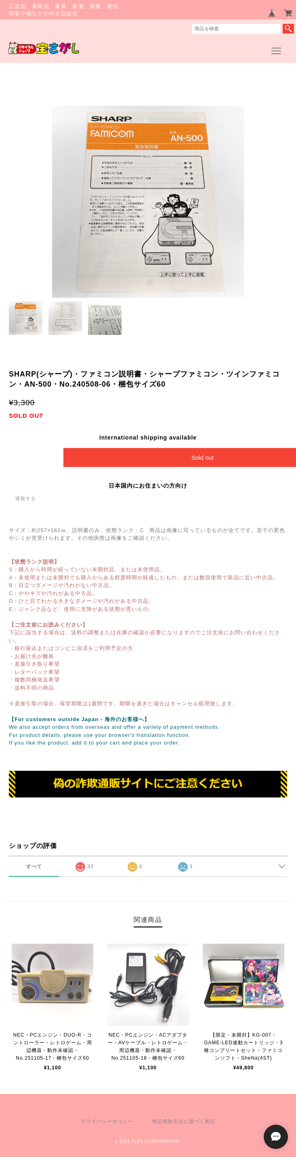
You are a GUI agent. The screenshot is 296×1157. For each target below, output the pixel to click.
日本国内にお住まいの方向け (148, 485)
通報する (25, 498)
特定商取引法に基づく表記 (183, 1121)
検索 (288, 29)
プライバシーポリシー (107, 1121)
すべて (34, 866)
